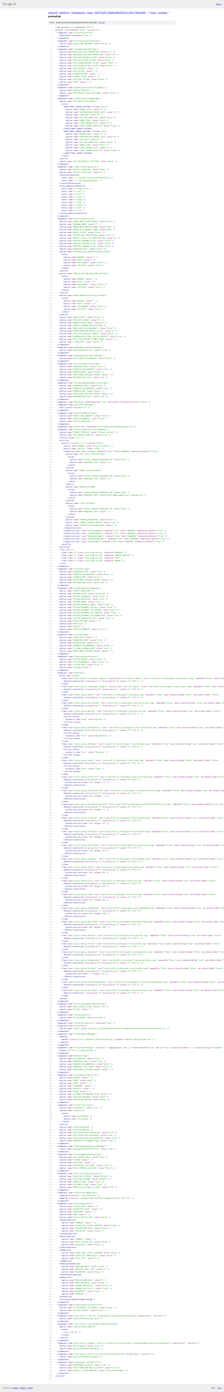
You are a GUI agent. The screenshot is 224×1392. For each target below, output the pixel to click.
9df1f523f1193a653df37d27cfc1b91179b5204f (120, 12)
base (90, 12)
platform (64, 12)
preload (162, 12)
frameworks (78, 12)
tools (153, 12)
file (102, 22)
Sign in (218, 4)
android (52, 12)
